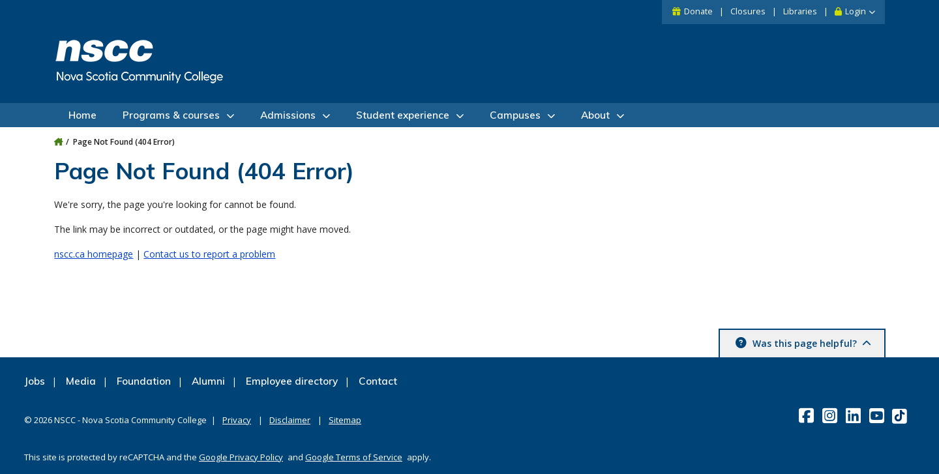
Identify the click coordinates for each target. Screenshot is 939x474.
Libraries (800, 11)
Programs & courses (171, 115)
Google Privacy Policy (241, 457)
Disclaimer (289, 420)
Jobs (34, 381)
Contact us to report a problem (209, 254)
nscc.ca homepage (93, 254)
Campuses (515, 115)
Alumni (208, 381)
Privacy (236, 420)
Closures (748, 11)
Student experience (402, 115)
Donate (698, 11)
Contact (378, 381)
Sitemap (345, 420)
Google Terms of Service (353, 457)
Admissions (288, 115)
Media (81, 381)
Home (82, 115)
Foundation (144, 381)
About (595, 115)
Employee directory (292, 381)
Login (855, 11)
